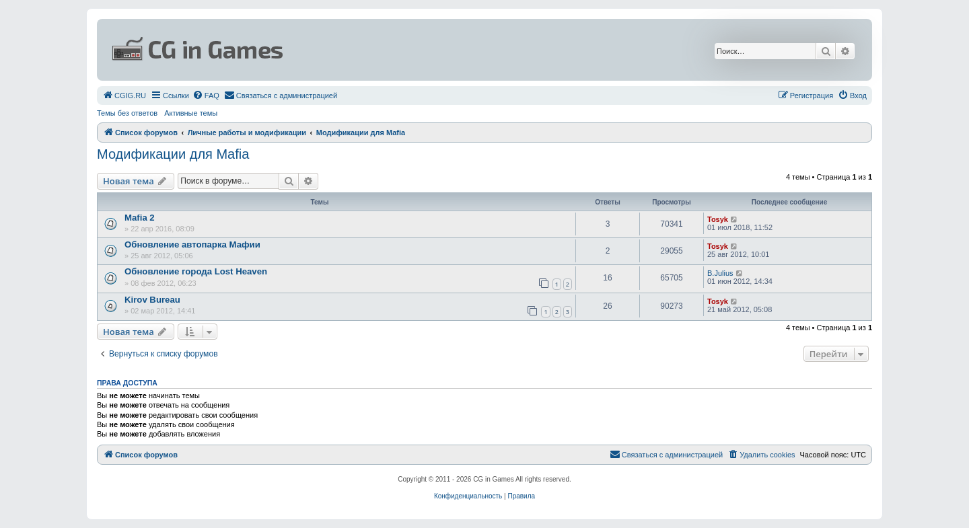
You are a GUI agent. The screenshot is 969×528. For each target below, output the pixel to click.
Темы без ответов (127, 113)
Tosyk (717, 219)
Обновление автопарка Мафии (192, 244)
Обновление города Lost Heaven (195, 271)
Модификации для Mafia (173, 154)
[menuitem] (124, 95)
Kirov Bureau (152, 300)
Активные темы (190, 113)
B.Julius (720, 273)
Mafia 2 (139, 218)
